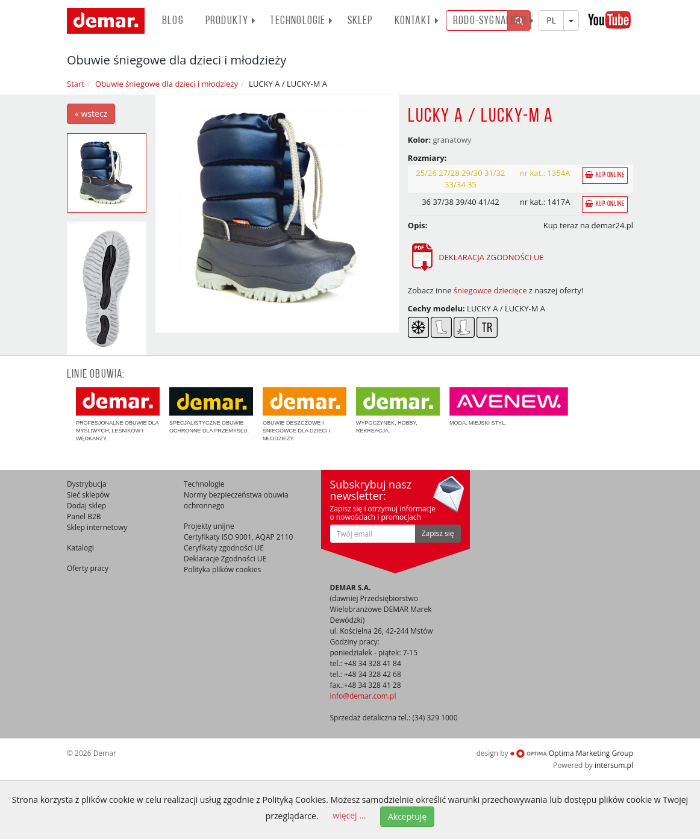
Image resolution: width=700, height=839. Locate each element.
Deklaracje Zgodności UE (225, 559)
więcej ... (349, 815)
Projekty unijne (209, 526)
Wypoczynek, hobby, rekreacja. (398, 410)
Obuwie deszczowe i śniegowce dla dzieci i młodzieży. (304, 414)
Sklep (360, 21)
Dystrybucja (87, 484)
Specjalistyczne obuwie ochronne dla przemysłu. (211, 410)
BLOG (173, 21)
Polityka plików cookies (222, 569)
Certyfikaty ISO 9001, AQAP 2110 (238, 537)
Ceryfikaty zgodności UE (224, 548)
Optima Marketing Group (571, 753)
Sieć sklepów (88, 495)
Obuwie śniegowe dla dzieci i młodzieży (166, 83)
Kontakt (417, 21)
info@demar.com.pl (363, 696)
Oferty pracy (87, 568)
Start (75, 83)
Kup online (605, 175)
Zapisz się (438, 533)
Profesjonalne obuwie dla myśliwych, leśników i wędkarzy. (118, 414)
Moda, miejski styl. (508, 406)
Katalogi (80, 548)
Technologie (301, 21)
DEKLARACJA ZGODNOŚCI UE (476, 257)
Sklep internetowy (97, 527)
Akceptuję (407, 816)
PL (551, 20)
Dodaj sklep (86, 506)
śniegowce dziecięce (490, 290)
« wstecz (91, 113)
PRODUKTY (231, 21)
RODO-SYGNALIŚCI (493, 21)
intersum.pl (614, 765)
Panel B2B (84, 516)
